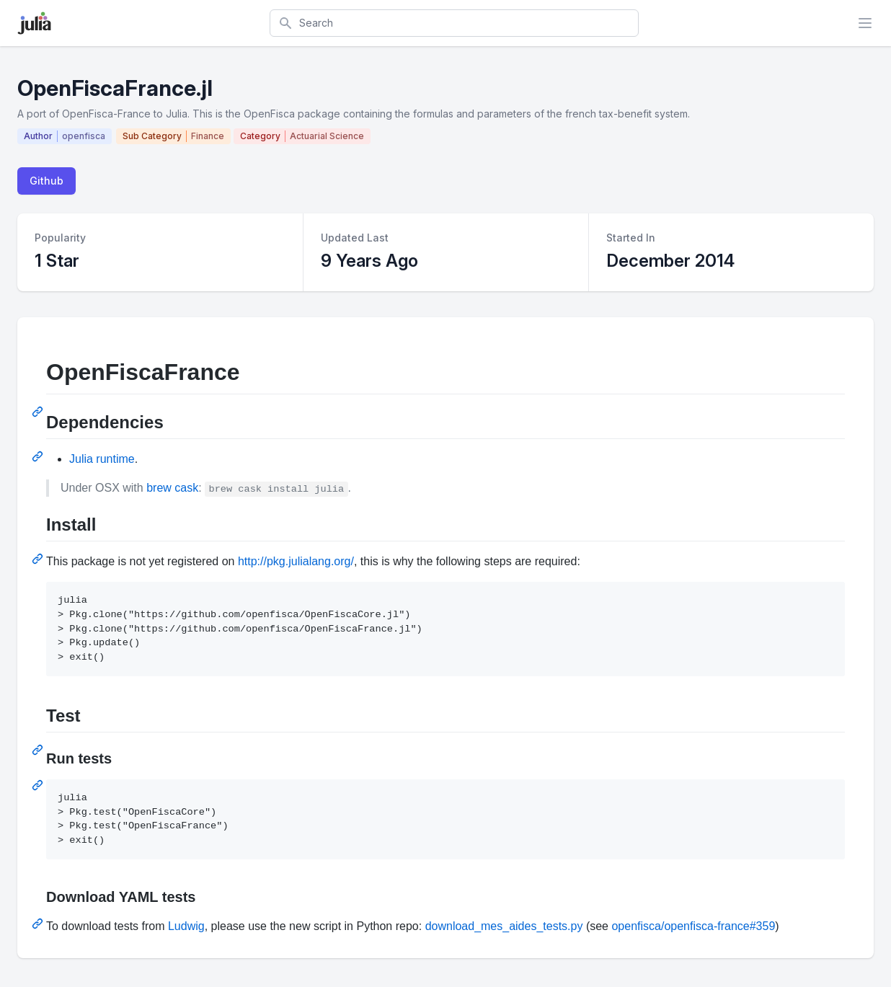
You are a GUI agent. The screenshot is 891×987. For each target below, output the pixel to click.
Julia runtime (102, 459)
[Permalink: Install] (39, 559)
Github (46, 180)
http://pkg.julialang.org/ (296, 561)
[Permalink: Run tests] (39, 785)
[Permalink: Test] (39, 750)
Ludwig (186, 926)
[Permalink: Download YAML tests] (39, 923)
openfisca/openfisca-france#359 (693, 926)
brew (159, 488)
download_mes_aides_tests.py (504, 926)
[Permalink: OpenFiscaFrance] (39, 411)
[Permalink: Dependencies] (39, 456)
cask (186, 488)
